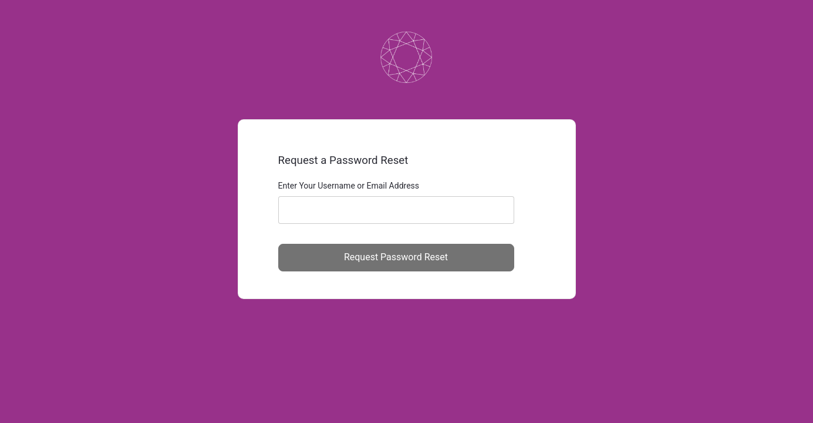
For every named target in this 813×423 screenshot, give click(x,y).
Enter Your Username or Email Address (349, 185)
